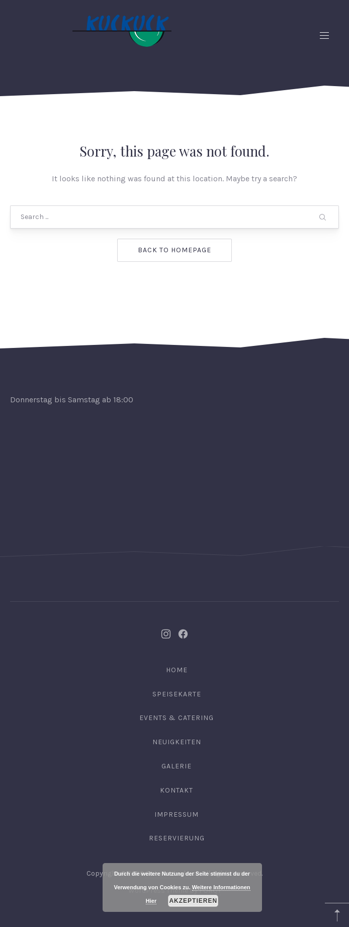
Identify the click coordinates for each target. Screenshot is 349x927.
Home (177, 670)
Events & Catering (176, 718)
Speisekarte (176, 694)
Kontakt (176, 790)
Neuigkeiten (176, 742)
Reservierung (177, 838)
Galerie (176, 766)
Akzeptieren (193, 900)
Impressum (176, 814)
